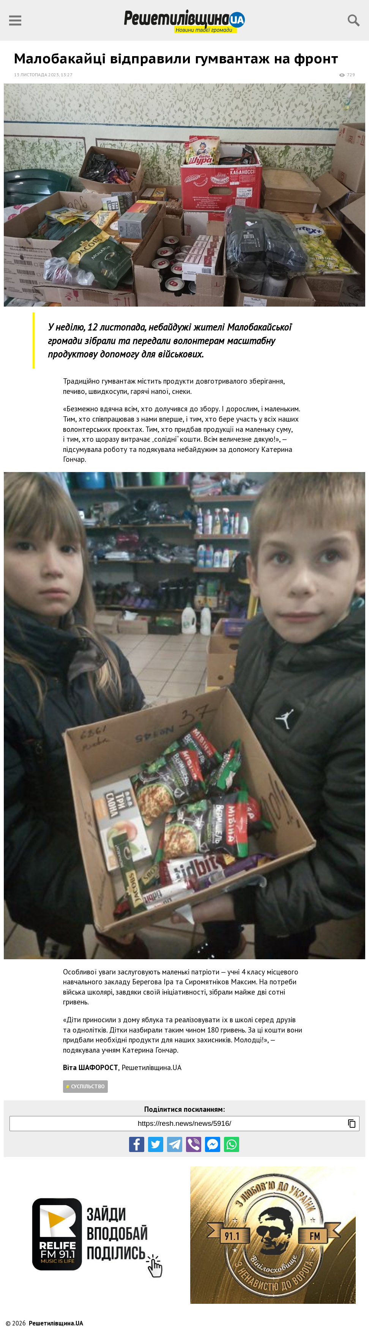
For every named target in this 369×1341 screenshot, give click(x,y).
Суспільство (88, 1086)
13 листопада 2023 (36, 74)
